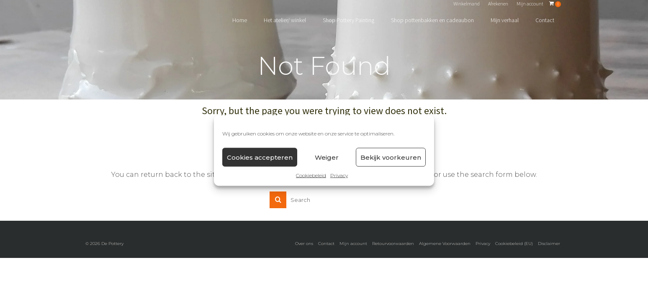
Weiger (327, 157)
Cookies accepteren (260, 157)
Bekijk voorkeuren (390, 157)
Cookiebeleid (311, 175)
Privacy (339, 175)
